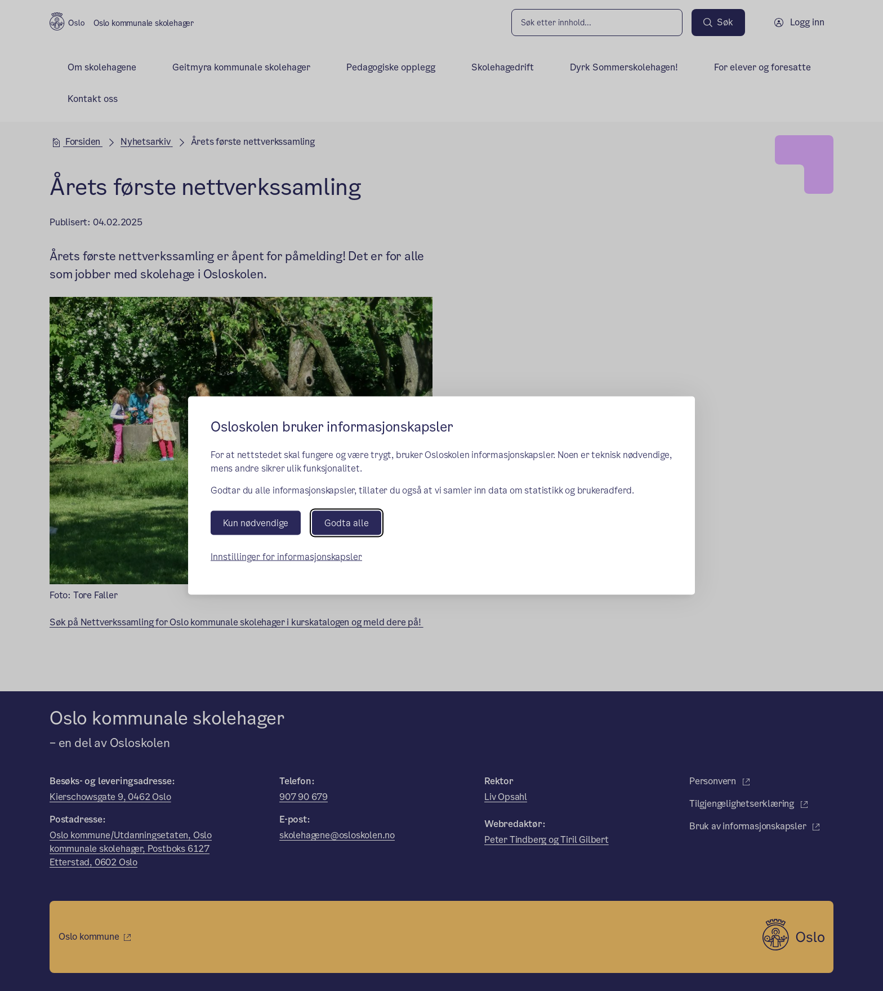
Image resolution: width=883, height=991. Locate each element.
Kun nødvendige (255, 523)
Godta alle (346, 523)
